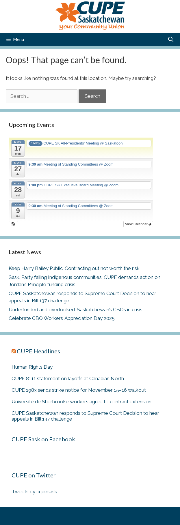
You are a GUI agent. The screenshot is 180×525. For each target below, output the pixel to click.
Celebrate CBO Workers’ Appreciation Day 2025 (62, 318)
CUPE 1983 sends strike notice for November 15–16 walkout (79, 390)
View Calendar (138, 224)
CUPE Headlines (38, 351)
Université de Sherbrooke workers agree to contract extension (81, 401)
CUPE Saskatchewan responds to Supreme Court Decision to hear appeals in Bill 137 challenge (85, 416)
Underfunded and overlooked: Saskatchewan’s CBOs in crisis (75, 309)
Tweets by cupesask (34, 491)
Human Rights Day (32, 367)
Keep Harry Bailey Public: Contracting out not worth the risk (74, 268)
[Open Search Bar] (171, 39)
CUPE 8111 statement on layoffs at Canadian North (68, 378)
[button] (13, 224)
